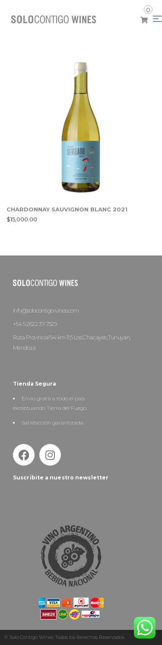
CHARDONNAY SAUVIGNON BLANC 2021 (66, 209)
